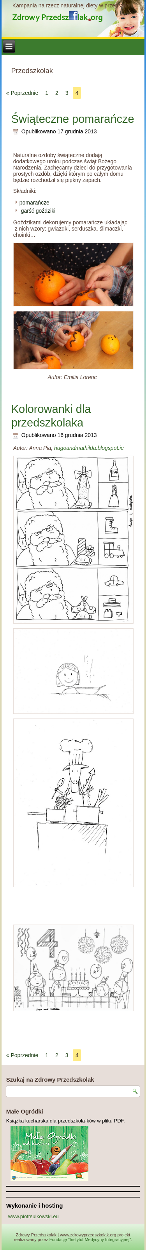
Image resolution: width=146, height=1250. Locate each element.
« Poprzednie (22, 93)
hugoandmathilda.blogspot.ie (89, 448)
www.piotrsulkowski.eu (33, 1216)
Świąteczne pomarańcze (72, 119)
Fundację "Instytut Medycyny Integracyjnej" (90, 1239)
